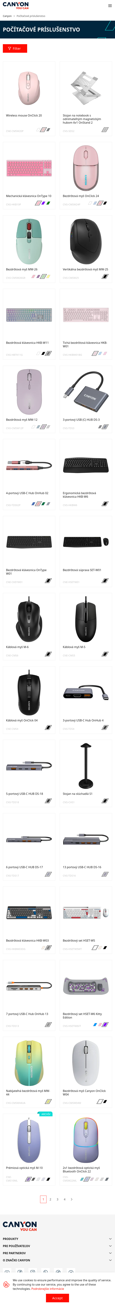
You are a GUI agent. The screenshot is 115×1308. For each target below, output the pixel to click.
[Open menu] (110, 6)
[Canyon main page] (15, 5)
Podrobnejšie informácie (47, 1289)
